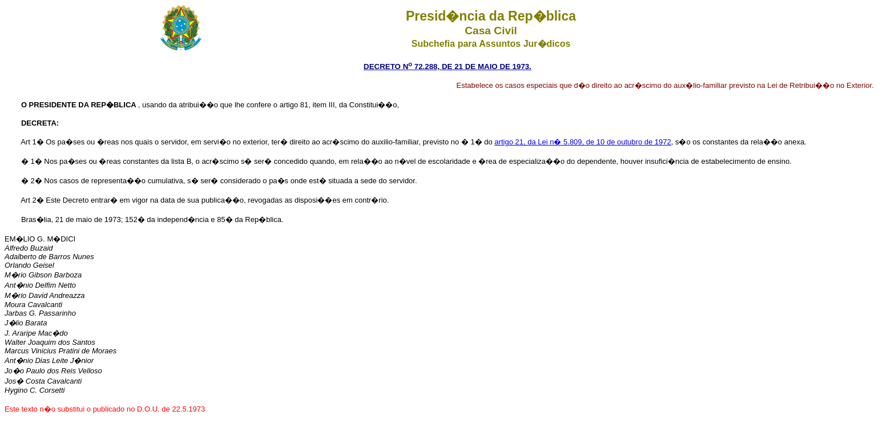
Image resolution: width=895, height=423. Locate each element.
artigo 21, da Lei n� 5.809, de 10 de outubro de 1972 (582, 142)
